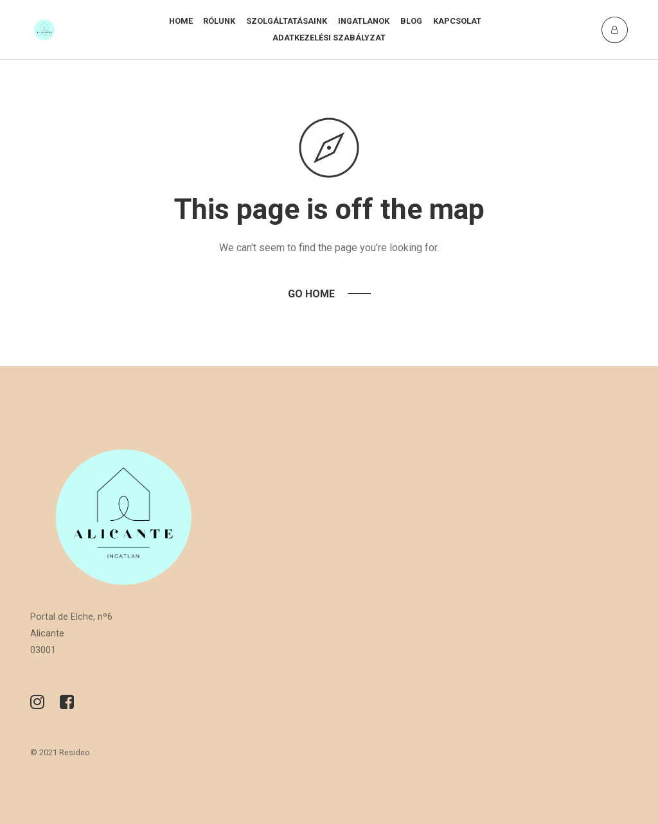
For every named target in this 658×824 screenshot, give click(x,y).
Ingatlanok (363, 21)
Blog (411, 21)
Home (181, 21)
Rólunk (219, 21)
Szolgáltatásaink (286, 21)
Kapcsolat (457, 21)
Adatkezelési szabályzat (329, 37)
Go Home (311, 294)
